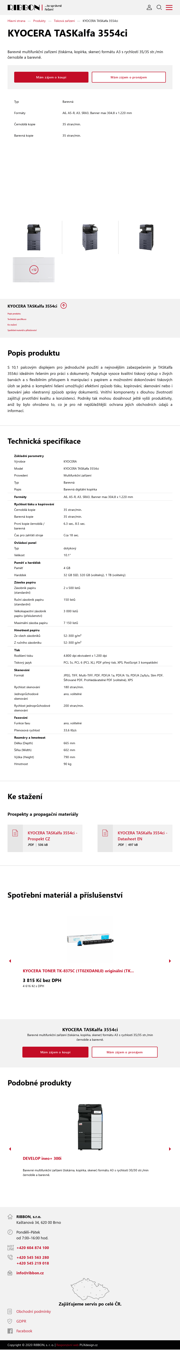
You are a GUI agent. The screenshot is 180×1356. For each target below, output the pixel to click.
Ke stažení (15, 329)
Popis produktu (18, 314)
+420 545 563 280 (32, 1263)
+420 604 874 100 (32, 1254)
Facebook (24, 1337)
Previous (10, 967)
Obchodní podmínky (33, 1317)
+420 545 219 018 (32, 1269)
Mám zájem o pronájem (129, 77)
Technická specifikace (22, 322)
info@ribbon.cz (30, 1279)
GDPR (21, 1327)
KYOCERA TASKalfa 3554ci (33, 306)
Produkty (39, 21)
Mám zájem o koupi (51, 77)
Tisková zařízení (64, 21)
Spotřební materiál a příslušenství (31, 336)
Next (170, 967)
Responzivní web (67, 1351)
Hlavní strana (16, 21)
